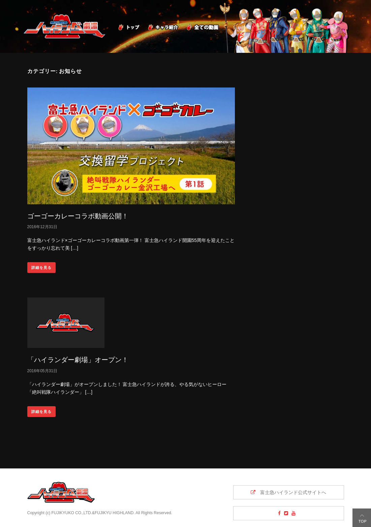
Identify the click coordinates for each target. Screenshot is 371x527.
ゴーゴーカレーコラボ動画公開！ (77, 216)
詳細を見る (41, 268)
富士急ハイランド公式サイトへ (288, 492)
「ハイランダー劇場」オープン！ (77, 359)
